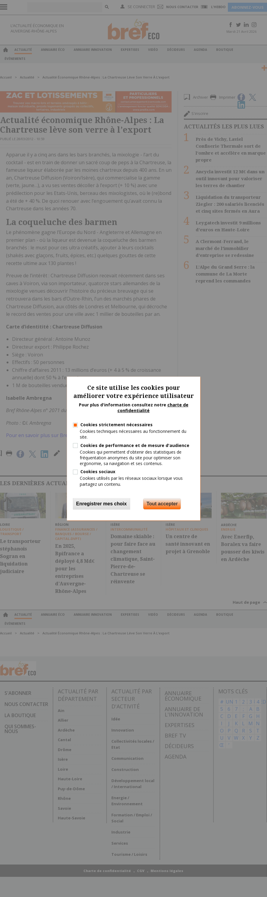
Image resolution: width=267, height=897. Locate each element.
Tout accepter (162, 503)
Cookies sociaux (97, 471)
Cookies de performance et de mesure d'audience (134, 445)
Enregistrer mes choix (101, 503)
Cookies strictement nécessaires (116, 424)
